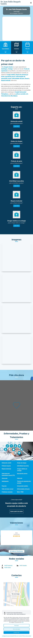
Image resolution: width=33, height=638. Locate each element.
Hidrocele (19, 478)
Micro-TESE (20, 492)
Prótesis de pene (6, 466)
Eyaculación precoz (22, 473)
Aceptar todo (16, 632)
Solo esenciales (16, 629)
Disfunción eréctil (6, 463)
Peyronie (4, 486)
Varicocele (4, 478)
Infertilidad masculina (23, 466)
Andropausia (5, 481)
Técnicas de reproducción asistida (24, 482)
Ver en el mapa (16, 594)
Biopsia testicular (6, 469)
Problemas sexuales (7, 492)
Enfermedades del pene (23, 489)
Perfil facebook (8, 565)
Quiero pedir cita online (16, 511)
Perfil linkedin (23, 565)
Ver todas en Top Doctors (16, 551)
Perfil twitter (7, 567)
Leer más (16, 126)
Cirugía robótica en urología (22, 469)
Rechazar (16, 625)
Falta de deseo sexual (7, 489)
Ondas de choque (21, 463)
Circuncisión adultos (22, 486)
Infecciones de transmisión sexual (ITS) (8, 474)
